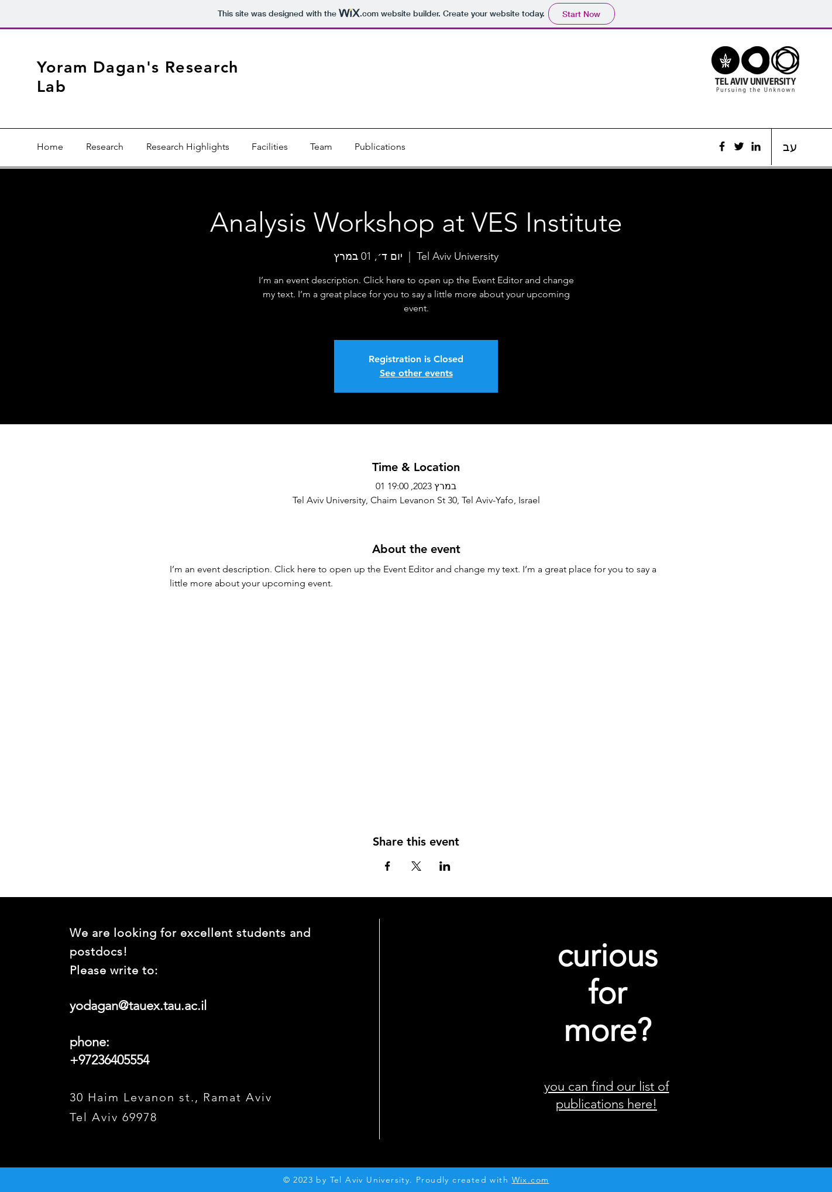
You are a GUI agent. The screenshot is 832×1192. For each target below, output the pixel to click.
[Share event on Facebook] (387, 866)
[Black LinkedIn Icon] (756, 146)
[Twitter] (739, 146)
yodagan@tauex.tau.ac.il (138, 1006)
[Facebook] (722, 146)
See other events (416, 373)
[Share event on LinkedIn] (445, 866)
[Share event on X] (416, 866)
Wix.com (530, 1179)
